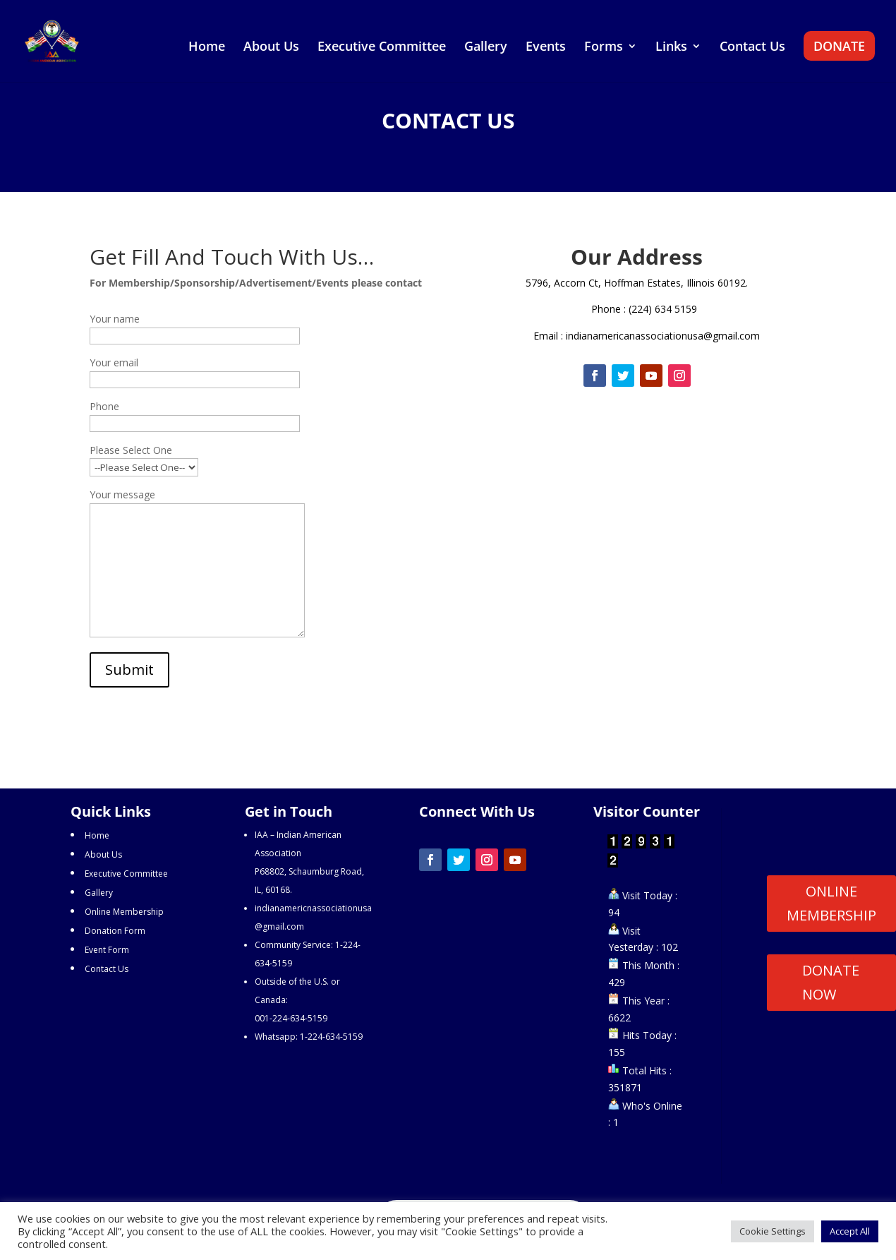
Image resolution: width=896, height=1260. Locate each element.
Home (206, 47)
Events (546, 47)
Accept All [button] (850, 1231)
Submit (129, 669)
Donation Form (115, 931)
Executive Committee (381, 47)
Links (671, 47)
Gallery (485, 47)
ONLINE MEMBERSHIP (831, 903)
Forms (603, 47)
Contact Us (752, 47)
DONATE (839, 45)
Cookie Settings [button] (772, 1231)
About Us (271, 47)
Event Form (107, 950)
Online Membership (124, 912)
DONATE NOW (830, 982)
